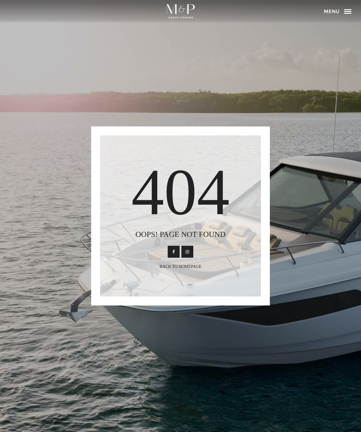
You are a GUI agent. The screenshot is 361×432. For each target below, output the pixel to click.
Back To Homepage (181, 266)
